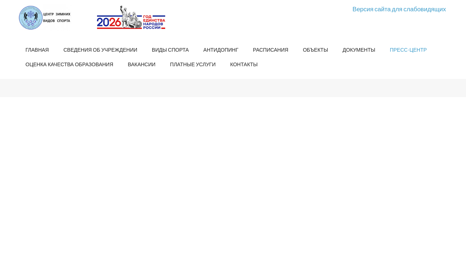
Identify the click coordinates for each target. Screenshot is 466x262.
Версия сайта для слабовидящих (399, 9)
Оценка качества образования (69, 64)
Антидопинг (221, 50)
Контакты (244, 64)
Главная (37, 50)
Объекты (315, 50)
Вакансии (141, 64)
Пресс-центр (408, 50)
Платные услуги (193, 64)
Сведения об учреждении (100, 50)
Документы (359, 50)
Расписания (270, 50)
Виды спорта (170, 50)
